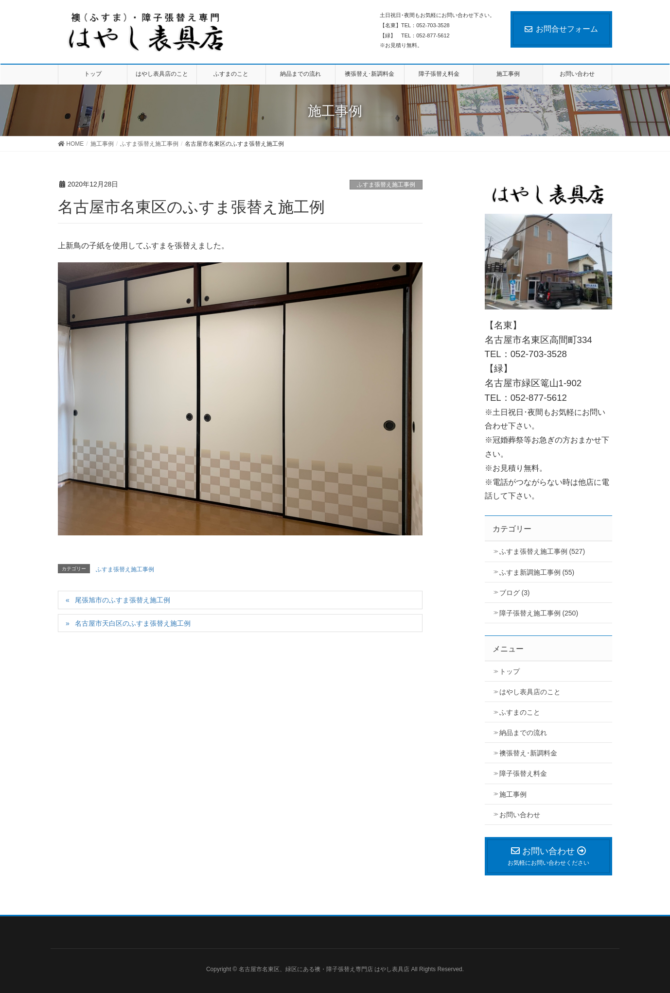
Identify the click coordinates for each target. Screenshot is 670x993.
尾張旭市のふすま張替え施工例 (122, 600)
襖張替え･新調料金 (528, 753)
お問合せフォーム (561, 29)
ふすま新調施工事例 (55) (537, 572)
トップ (509, 671)
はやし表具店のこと (530, 692)
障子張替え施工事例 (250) (539, 613)
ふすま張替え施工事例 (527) (542, 551)
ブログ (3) (514, 593)
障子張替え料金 (523, 773)
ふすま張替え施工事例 (386, 184)
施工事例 (513, 794)
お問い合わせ (519, 815)
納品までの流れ (523, 732)
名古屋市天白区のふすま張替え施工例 (133, 623)
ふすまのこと (519, 712)
